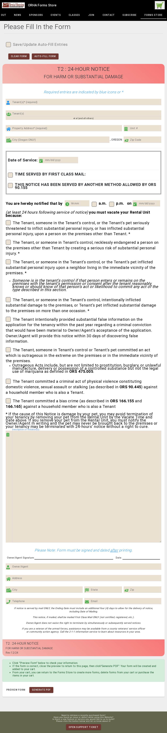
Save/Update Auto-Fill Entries (37, 44)
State (94, 589)
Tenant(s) (18, 113)
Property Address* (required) (29, 128)
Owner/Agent (20, 566)
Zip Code (135, 139)
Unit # (134, 128)
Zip (132, 589)
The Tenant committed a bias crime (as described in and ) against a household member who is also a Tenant (74, 403)
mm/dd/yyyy (53, 160)
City (14, 589)
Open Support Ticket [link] (83, 727)
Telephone (18, 601)
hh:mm (75, 203)
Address (17, 578)
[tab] (17, 15)
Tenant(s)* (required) (25, 102)
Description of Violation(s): (26, 429)
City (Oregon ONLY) (24, 139)
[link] (160, 5)
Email (94, 601)
